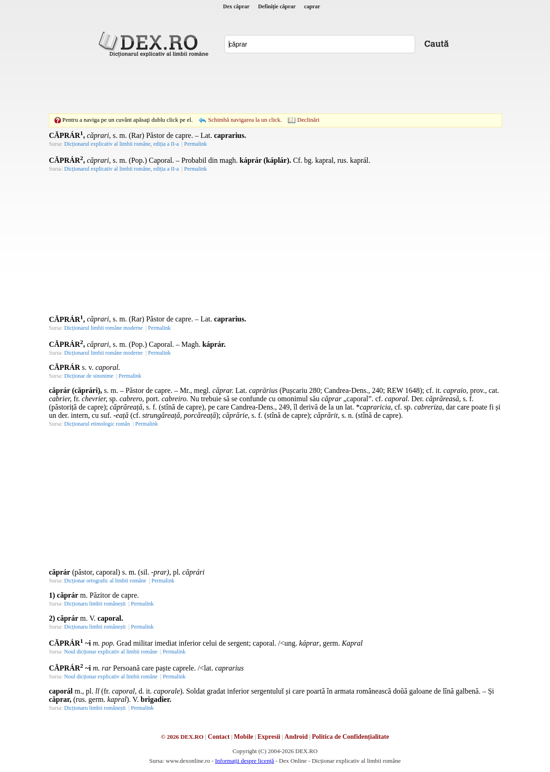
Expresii (269, 736)
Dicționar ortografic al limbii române (105, 580)
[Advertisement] (275, 85)
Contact (218, 736)
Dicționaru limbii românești (95, 603)
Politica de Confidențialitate (350, 736)
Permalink (195, 144)
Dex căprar (236, 6)
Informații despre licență (244, 760)
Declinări (308, 119)
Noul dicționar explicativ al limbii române (110, 651)
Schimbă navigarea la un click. (245, 119)
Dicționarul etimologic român (97, 424)
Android (296, 736)
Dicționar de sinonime (89, 376)
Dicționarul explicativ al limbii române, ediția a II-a (121, 144)
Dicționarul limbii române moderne (103, 328)
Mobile (243, 736)
